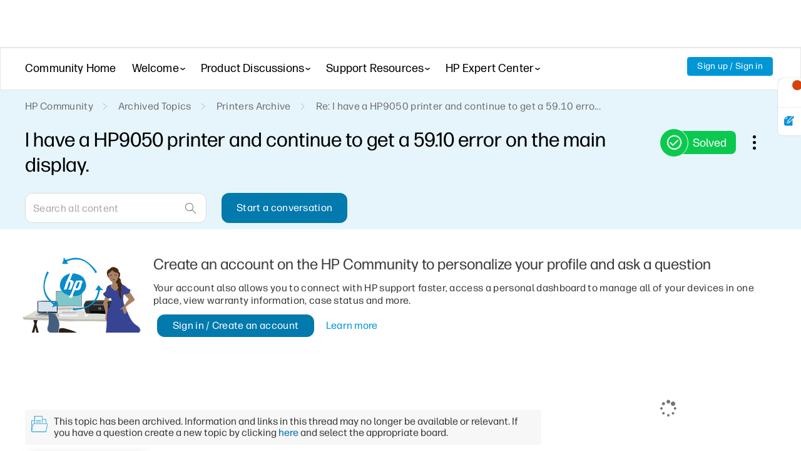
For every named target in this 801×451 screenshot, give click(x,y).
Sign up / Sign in (730, 66)
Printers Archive (254, 106)
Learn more (352, 325)
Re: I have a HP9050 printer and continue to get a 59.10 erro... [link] (458, 106)
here (288, 432)
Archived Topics (154, 106)
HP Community (59, 106)
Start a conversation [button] (284, 208)
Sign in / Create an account (236, 325)
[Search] (116, 208)
